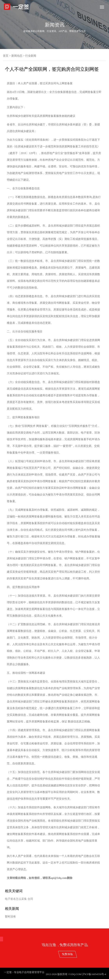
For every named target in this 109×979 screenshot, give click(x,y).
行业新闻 (30, 55)
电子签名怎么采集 (16, 898)
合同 (30, 898)
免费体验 (92, 954)
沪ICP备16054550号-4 (94, 974)
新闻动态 (16, 55)
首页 (5, 55)
